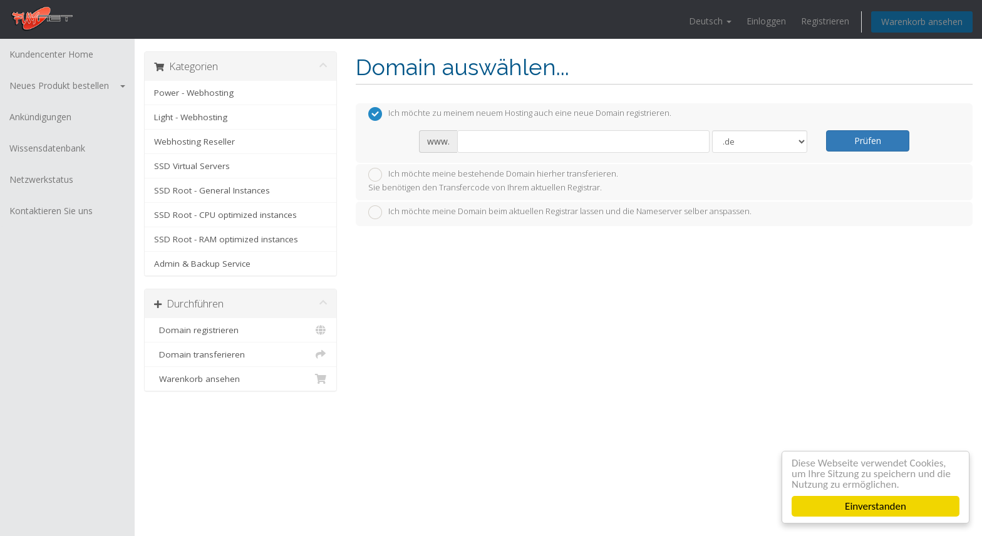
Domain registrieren (240, 330)
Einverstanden (875, 506)
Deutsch (710, 21)
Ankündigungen (40, 117)
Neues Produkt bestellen (67, 85)
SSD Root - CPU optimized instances (225, 214)
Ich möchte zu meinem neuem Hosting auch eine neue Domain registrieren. (519, 114)
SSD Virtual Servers (192, 166)
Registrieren (825, 21)
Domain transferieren (240, 354)
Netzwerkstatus (41, 179)
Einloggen (766, 21)
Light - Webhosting (190, 117)
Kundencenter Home (51, 54)
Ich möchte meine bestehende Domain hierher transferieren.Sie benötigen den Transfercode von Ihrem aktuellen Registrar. (493, 180)
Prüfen (867, 141)
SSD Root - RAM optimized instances (226, 239)
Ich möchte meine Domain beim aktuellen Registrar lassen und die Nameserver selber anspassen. (560, 212)
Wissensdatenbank (47, 148)
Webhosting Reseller (194, 141)
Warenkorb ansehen (922, 22)
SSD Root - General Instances (212, 190)
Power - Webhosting (194, 92)
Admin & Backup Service (202, 263)
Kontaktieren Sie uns (51, 211)
